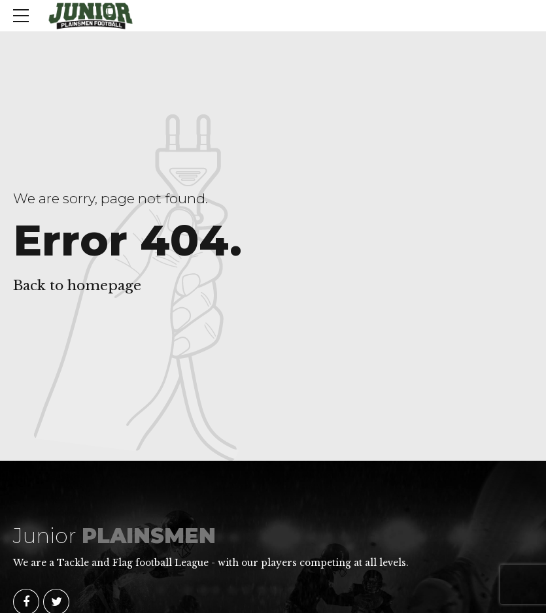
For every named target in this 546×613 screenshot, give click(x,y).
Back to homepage (77, 285)
